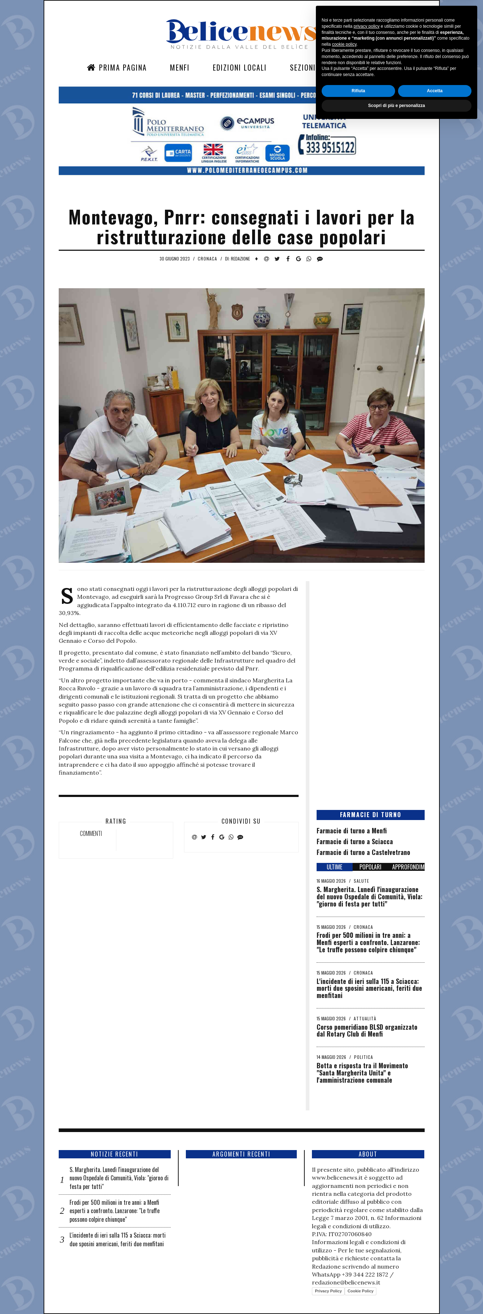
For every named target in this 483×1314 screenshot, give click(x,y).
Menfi (180, 67)
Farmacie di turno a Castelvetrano (363, 852)
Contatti (355, 67)
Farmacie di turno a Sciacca (355, 841)
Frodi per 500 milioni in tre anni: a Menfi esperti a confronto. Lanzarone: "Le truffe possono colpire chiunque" (368, 942)
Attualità (365, 1018)
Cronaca (207, 258)
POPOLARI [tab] (370, 867)
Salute (361, 881)
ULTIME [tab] (334, 867)
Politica (363, 1057)
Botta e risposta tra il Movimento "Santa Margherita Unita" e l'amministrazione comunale (362, 1072)
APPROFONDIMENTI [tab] (408, 867)
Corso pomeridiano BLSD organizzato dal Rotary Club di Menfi (367, 1030)
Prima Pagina (117, 67)
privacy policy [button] (367, 1215)
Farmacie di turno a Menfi (352, 830)
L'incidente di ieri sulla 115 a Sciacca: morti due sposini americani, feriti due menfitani (369, 988)
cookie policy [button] (344, 1234)
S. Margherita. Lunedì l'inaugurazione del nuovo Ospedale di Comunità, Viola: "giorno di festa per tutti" (369, 896)
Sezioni (303, 67)
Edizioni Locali (240, 67)
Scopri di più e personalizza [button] (396, 1294)
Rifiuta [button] (358, 1280)
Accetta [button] (434, 1280)
